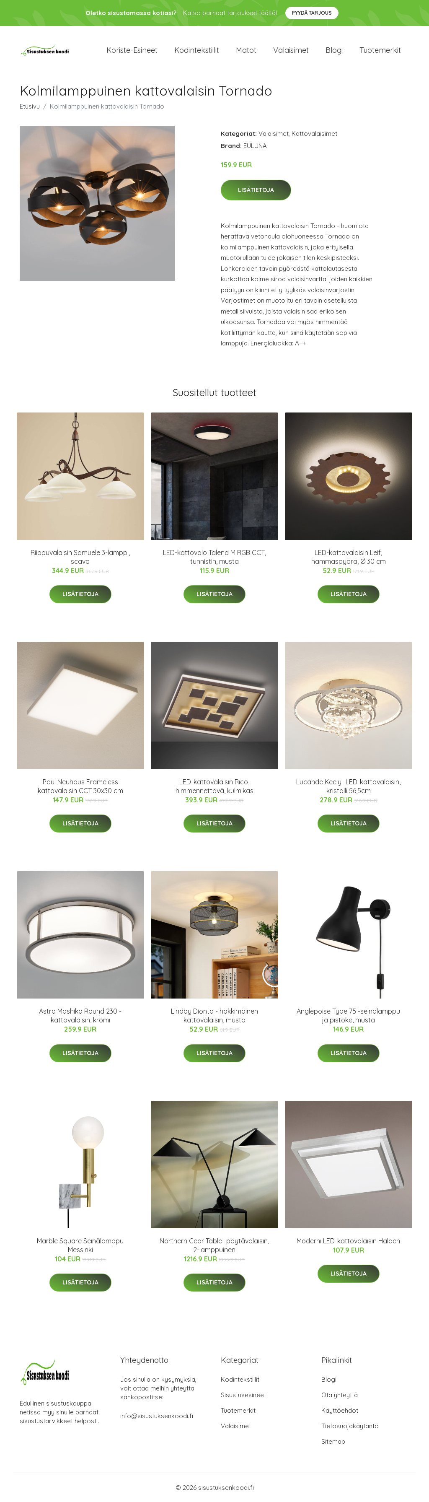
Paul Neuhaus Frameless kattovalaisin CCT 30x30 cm (80, 786)
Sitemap (333, 1441)
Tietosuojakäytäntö (350, 1426)
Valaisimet (291, 50)
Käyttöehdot (339, 1410)
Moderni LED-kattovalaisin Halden (348, 1241)
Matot (246, 50)
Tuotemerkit (380, 50)
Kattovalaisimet (314, 133)
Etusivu (30, 106)
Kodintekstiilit (196, 50)
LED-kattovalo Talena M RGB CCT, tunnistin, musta (214, 557)
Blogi (334, 50)
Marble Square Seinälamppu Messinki (80, 1245)
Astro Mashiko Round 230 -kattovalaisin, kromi (80, 1015)
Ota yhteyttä (339, 1395)
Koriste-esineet (132, 50)
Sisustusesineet (243, 1395)
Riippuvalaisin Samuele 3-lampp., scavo (80, 557)
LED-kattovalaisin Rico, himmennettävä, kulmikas (214, 786)
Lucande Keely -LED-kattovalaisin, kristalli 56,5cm (348, 786)
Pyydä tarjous (312, 13)
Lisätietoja (256, 190)
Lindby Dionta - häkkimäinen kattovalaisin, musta (214, 1015)
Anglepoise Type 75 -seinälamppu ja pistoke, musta (348, 1015)
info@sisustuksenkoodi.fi (156, 1416)
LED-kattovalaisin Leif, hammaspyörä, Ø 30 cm (348, 557)
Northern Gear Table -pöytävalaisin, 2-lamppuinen (214, 1245)
